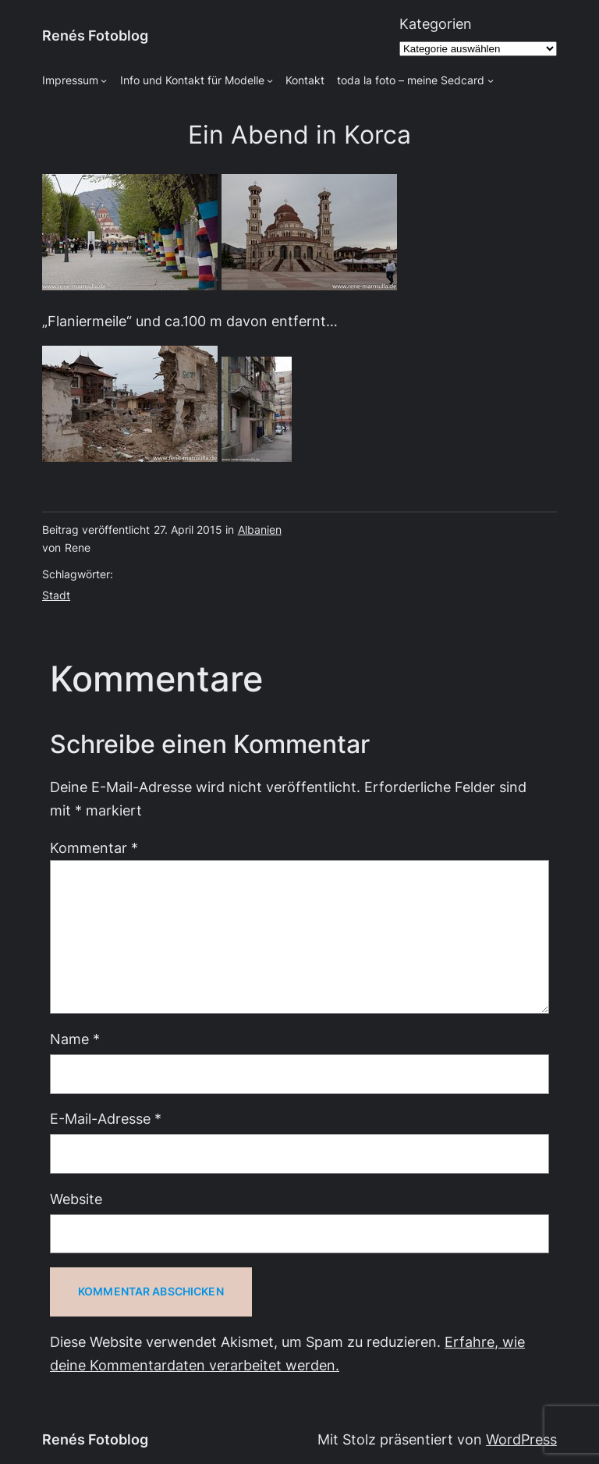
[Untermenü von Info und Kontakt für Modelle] (270, 80)
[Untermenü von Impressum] (104, 80)
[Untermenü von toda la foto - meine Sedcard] (490, 80)
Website (76, 1199)
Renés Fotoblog (95, 35)
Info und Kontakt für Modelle (192, 80)
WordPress (521, 1439)
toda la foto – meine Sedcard (410, 80)
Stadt (56, 595)
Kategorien (435, 24)
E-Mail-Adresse (105, 1118)
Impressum (70, 80)
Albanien (260, 530)
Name (75, 1039)
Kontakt (304, 80)
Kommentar (94, 848)
